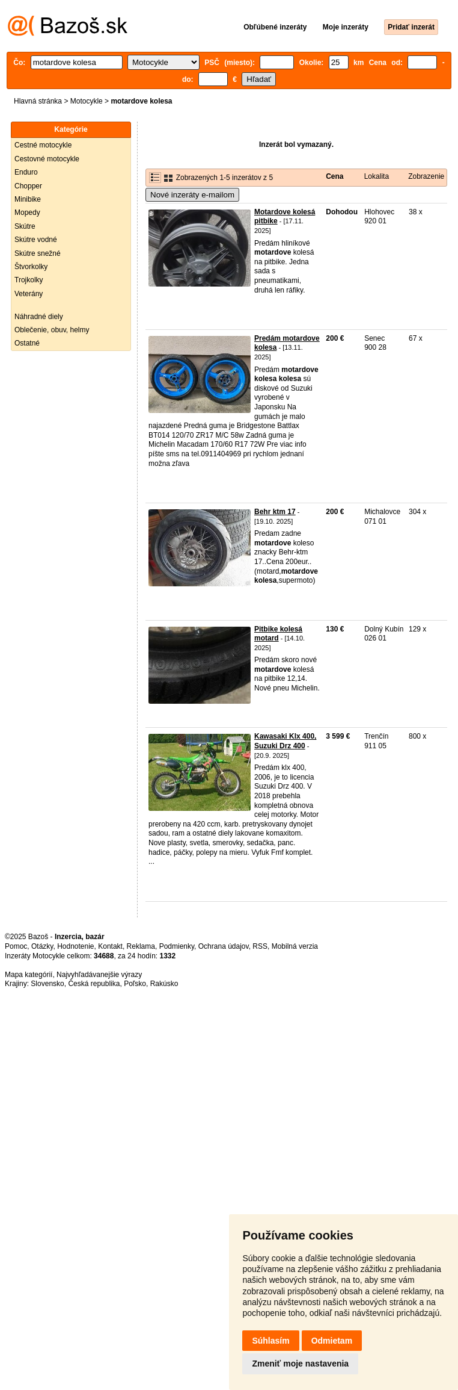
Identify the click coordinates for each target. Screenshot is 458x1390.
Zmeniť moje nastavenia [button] (300, 1363)
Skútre (24, 226)
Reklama (141, 946)
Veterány (28, 294)
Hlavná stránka (38, 101)
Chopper (28, 186)
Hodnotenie (75, 946)
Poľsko (135, 983)
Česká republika (94, 983)
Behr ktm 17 (275, 511)
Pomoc (16, 946)
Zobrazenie (426, 176)
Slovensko (47, 983)
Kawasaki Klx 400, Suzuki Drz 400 (285, 741)
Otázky (42, 946)
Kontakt (110, 946)
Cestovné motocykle (46, 159)
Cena (334, 176)
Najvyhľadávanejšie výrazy (99, 974)
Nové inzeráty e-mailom (192, 194)
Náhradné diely (38, 316)
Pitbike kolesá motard (278, 634)
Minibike (27, 199)
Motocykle (86, 101)
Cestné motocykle (43, 145)
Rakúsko (164, 983)
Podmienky (176, 946)
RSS (259, 946)
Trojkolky (28, 280)
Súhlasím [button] (270, 1340)
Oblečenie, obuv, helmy (52, 330)
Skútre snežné (37, 253)
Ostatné (27, 343)
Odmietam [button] (331, 1340)
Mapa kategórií (28, 974)
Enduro (26, 172)
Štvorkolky (30, 266)
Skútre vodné (35, 239)
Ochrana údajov (223, 946)
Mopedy (27, 212)
